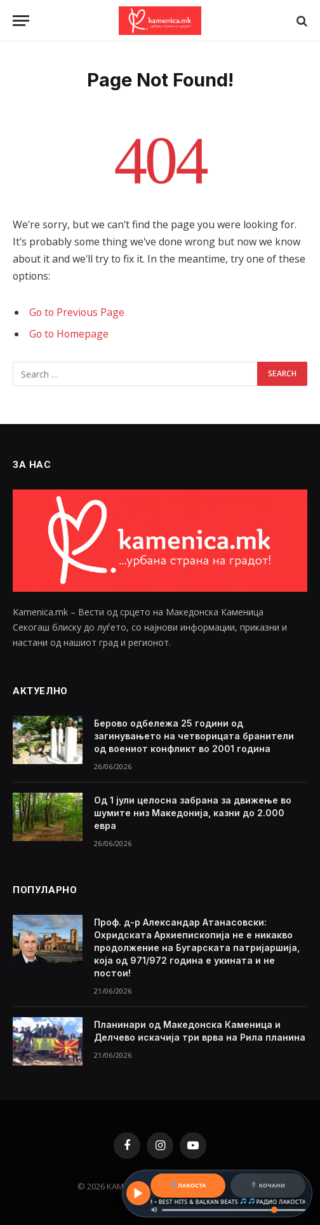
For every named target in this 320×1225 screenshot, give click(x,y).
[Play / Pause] (138, 1193)
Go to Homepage (69, 334)
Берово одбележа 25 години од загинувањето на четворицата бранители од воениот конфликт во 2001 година (194, 736)
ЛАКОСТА (188, 1185)
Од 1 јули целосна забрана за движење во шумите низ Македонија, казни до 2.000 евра (192, 813)
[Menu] (21, 20)
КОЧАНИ (268, 1185)
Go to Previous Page (76, 312)
